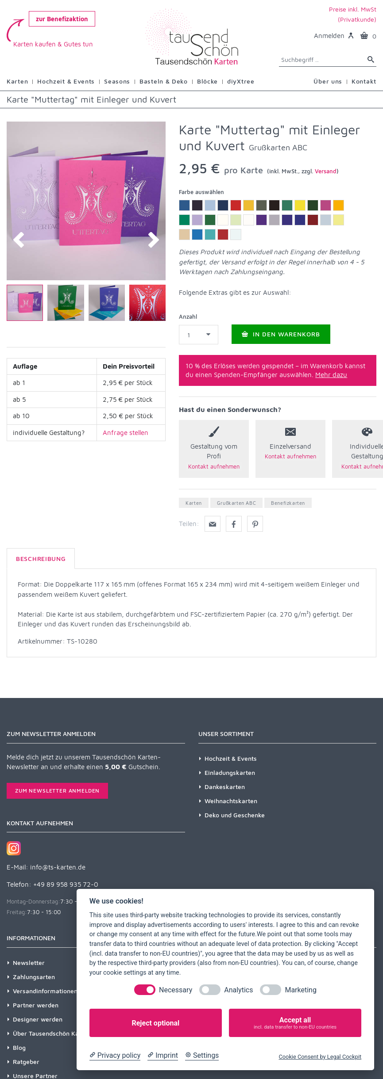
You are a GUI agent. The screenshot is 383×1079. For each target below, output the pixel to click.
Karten (194, 503)
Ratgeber (26, 1061)
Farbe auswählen (201, 191)
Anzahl (188, 316)
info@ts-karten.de (57, 867)
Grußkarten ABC (236, 503)
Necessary (175, 990)
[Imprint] (162, 1055)
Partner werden (35, 1005)
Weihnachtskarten (231, 800)
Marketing (300, 990)
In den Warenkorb (281, 334)
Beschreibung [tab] (41, 558)
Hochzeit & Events (231, 758)
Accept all (295, 1023)
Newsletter (29, 962)
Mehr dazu (331, 374)
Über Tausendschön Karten (52, 1033)
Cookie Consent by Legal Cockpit (320, 1056)
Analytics (238, 990)
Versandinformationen (45, 991)
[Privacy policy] (114, 1055)
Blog (19, 1047)
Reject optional (155, 1023)
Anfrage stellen (125, 432)
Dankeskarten (225, 786)
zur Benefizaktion (62, 19)
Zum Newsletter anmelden (57, 790)
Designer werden (37, 1019)
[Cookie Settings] (202, 1055)
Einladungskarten (230, 772)
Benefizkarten (288, 503)
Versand (326, 171)
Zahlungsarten (34, 976)
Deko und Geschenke (235, 815)
